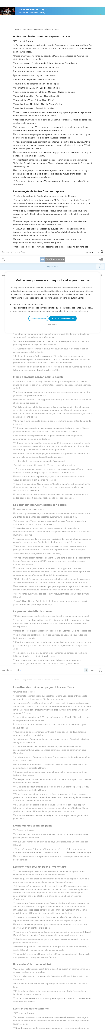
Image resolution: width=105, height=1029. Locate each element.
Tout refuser (52, 69)
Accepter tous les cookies (63, 62)
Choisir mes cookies (38, 62)
